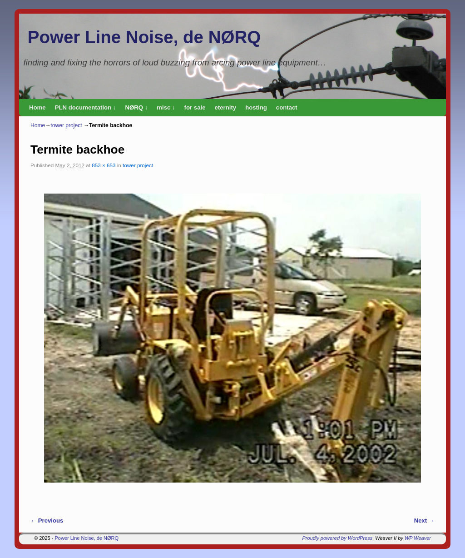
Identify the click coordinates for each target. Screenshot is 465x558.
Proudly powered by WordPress (337, 538)
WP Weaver (418, 538)
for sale (195, 107)
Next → (424, 520)
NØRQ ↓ (136, 107)
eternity (226, 107)
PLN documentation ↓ (85, 107)
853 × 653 (103, 165)
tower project (66, 125)
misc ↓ (166, 107)
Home (37, 107)
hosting (256, 107)
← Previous (46, 520)
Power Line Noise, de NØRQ (144, 37)
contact (286, 107)
